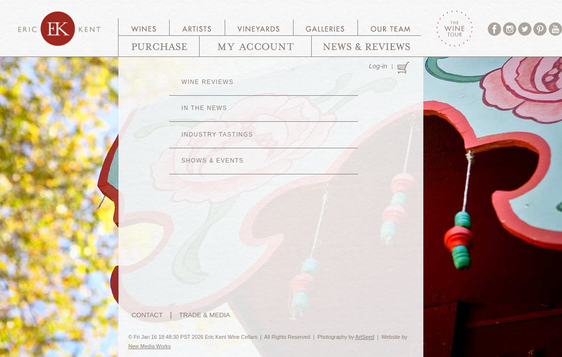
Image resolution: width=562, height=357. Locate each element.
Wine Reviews (207, 82)
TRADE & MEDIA (204, 315)
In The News (204, 108)
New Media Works (149, 346)
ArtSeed (365, 337)
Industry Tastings (217, 134)
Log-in (378, 66)
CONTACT (146, 315)
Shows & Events (212, 160)
